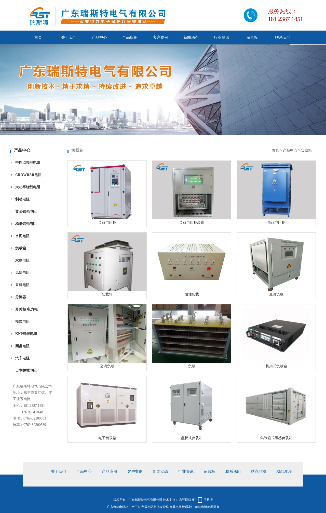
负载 (191, 366)
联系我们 (282, 37)
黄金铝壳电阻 (26, 211)
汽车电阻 (22, 358)
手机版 (208, 500)
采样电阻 (22, 285)
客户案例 (160, 37)
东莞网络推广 (187, 500)
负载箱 (20, 248)
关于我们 (68, 37)
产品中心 (99, 37)
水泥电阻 (22, 236)
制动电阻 (22, 199)
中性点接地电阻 (27, 163)
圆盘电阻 (22, 346)
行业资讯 (221, 37)
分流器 (20, 297)
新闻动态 (191, 37)
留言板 (252, 37)
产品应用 (130, 37)
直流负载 (276, 294)
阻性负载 (192, 294)
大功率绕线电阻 (27, 187)
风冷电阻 (22, 273)
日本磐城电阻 (26, 370)
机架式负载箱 (276, 366)
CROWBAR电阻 (28, 175)
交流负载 (107, 366)
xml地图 (284, 471)
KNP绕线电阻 (26, 334)
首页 (38, 37)
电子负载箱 (107, 438)
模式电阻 (22, 321)
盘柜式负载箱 (191, 438)
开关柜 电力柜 (26, 309)
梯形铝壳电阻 (26, 224)
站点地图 (258, 471)
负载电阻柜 (107, 222)
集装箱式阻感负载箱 (276, 438)
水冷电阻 (22, 260)
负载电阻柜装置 (191, 222)
